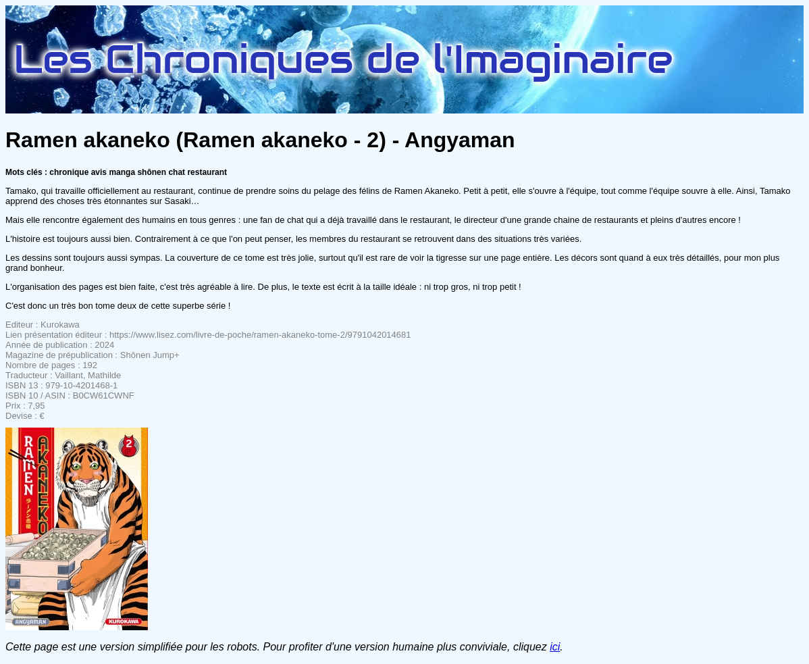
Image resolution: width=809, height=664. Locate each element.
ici (555, 647)
